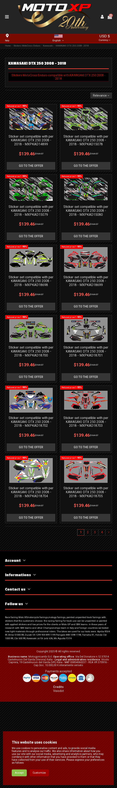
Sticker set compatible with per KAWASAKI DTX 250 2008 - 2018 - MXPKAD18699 (85, 281)
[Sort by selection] (101, 96)
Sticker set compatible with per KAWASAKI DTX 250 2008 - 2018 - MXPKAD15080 (85, 211)
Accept (19, 772)
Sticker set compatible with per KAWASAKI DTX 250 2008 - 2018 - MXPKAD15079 (31, 211)
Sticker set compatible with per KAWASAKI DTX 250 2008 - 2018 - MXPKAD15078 (85, 140)
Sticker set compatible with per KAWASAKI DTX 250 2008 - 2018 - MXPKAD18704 (31, 492)
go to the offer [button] (31, 165)
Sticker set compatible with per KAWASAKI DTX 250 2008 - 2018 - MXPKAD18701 (85, 351)
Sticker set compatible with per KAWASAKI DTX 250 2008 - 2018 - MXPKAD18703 (85, 422)
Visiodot (58, 691)
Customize (39, 772)
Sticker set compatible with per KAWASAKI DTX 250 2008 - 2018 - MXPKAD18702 (31, 422)
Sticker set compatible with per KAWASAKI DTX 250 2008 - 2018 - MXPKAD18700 (31, 351)
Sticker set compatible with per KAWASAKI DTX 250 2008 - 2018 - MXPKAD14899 (31, 140)
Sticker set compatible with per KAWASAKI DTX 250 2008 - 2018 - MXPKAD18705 (85, 492)
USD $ (105, 38)
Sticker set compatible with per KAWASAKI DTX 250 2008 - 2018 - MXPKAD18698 (31, 281)
